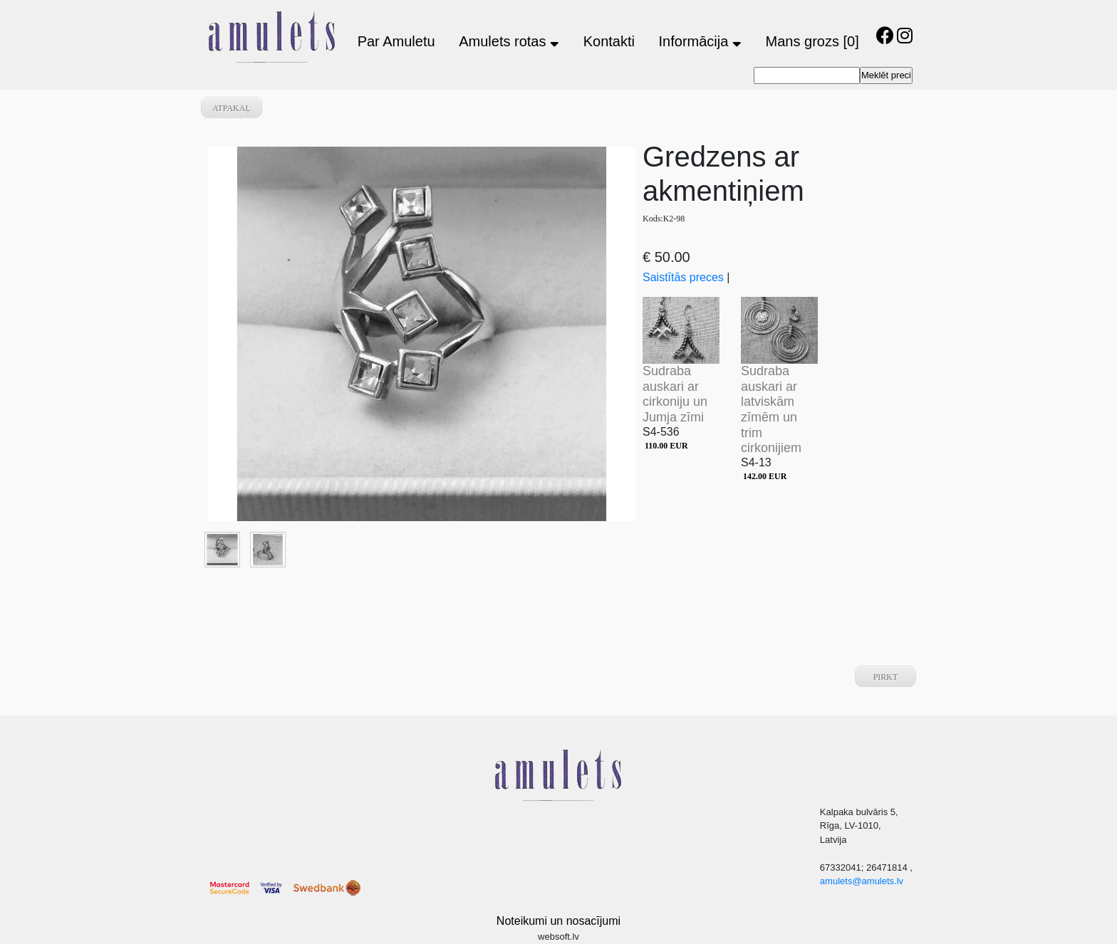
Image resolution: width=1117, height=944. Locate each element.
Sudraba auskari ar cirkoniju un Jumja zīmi (675, 394)
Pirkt (885, 677)
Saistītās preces (683, 277)
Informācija (700, 41)
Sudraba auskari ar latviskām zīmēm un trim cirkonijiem (771, 409)
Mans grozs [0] (812, 41)
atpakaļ (231, 108)
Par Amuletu (396, 41)
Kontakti (609, 41)
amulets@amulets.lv (861, 881)
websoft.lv (558, 936)
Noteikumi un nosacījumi (558, 921)
